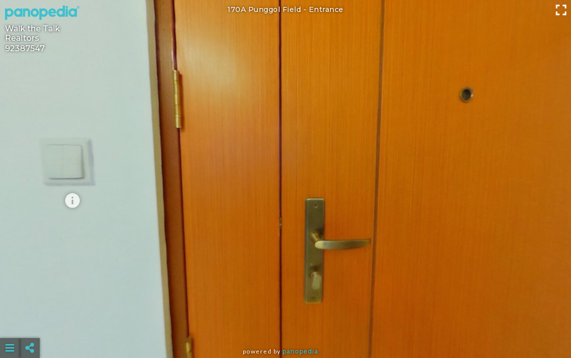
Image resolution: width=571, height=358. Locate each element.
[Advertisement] (285, 323)
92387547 (25, 48)
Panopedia (300, 351)
